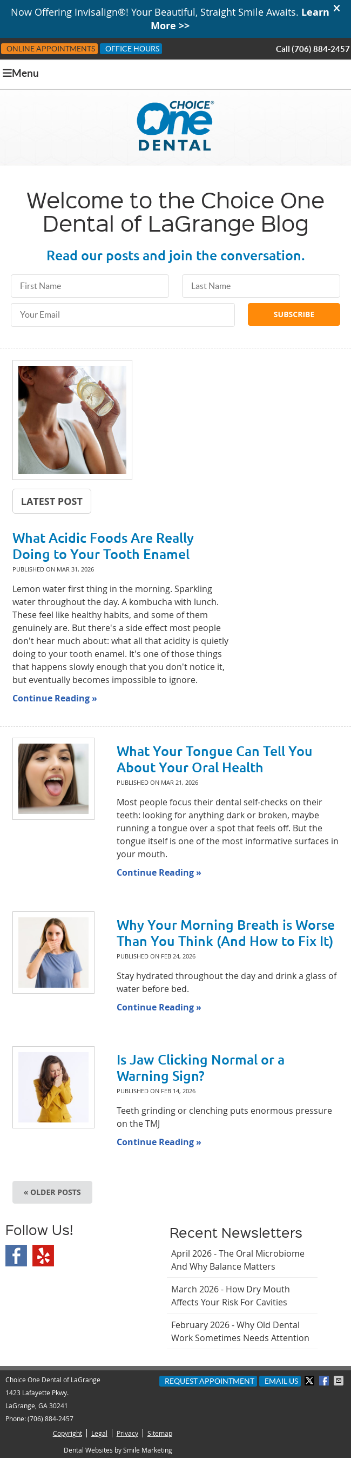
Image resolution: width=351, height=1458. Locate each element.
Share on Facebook (325, 1380)
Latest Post (52, 501)
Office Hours (132, 48)
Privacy (127, 1433)
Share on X (310, 1380)
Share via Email (340, 1380)
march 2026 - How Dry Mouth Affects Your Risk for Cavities (230, 1295)
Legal (99, 1433)
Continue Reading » (54, 698)
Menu (21, 73)
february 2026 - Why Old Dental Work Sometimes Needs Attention (240, 1331)
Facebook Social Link (16, 1255)
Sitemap (159, 1433)
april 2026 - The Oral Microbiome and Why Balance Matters (238, 1259)
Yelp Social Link (43, 1255)
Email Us (281, 1381)
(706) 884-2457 (321, 49)
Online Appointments (50, 48)
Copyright (67, 1433)
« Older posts (52, 1192)
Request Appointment (209, 1381)
